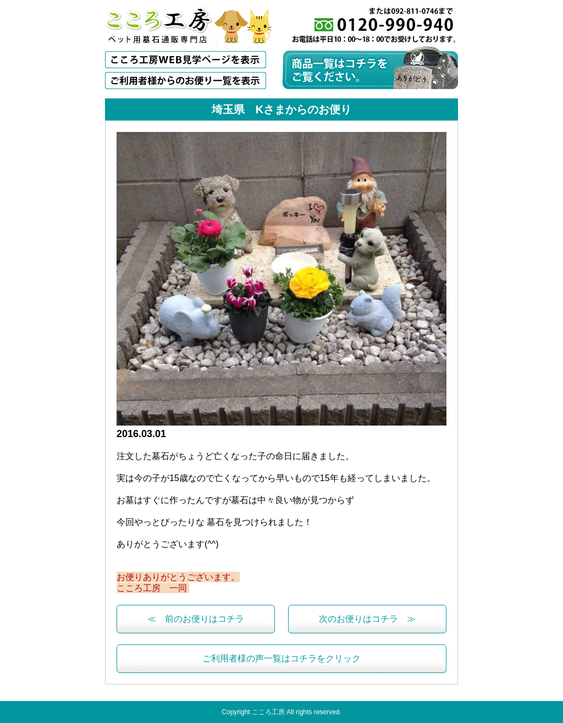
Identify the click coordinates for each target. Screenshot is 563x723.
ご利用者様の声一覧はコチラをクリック (281, 658)
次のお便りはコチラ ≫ (367, 618)
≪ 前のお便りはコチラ (195, 618)
